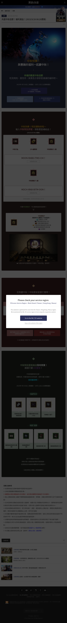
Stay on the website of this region (33, 323)
